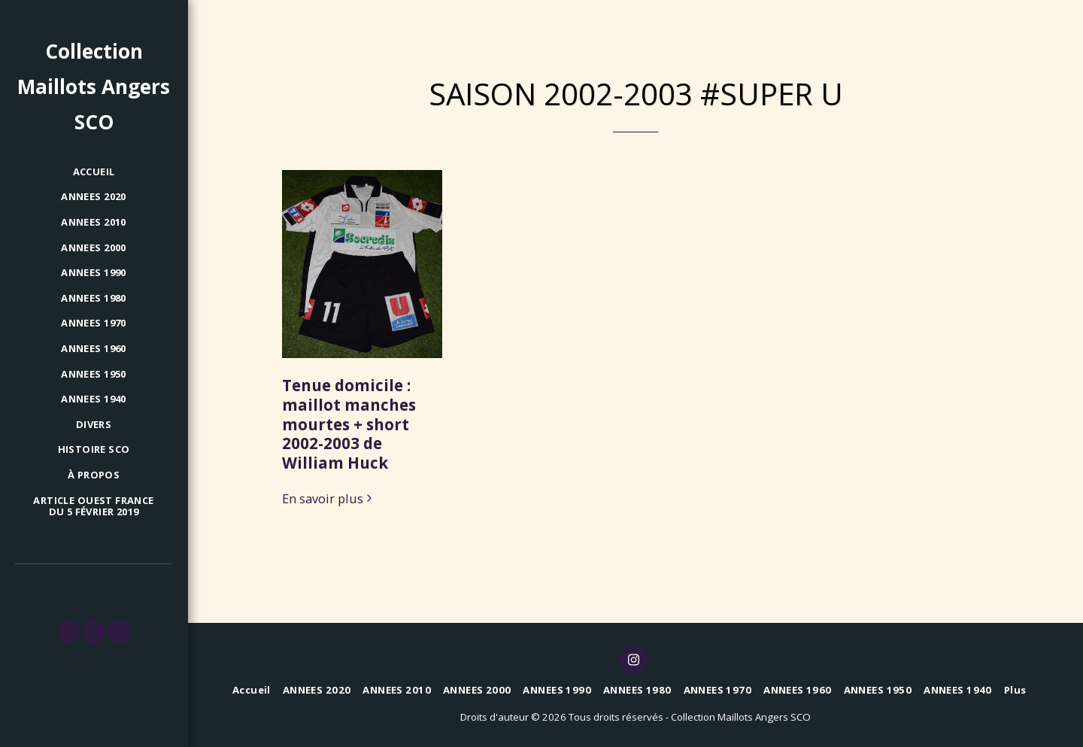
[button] (68, 632)
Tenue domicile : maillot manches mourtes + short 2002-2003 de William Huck (349, 424)
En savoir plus (329, 499)
